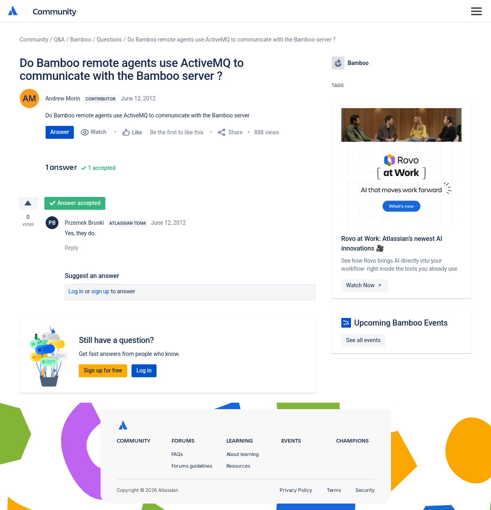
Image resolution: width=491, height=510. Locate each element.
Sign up (100, 291)
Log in (76, 291)
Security (364, 490)
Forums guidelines (192, 466)
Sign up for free (103, 370)
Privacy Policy (296, 490)
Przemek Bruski (84, 222)
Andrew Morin (63, 98)
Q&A (59, 39)
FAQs (177, 454)
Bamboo (80, 39)
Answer (59, 132)
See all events (363, 340)
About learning (242, 454)
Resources (238, 466)
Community (55, 11)
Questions (109, 39)
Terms (334, 490)
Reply (72, 248)
